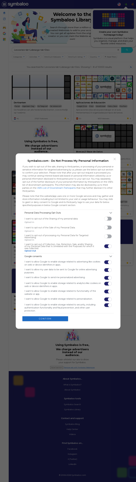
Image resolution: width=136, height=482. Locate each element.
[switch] (108, 219)
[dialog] (68, 241)
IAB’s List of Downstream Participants (56, 188)
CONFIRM (45, 318)
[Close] (115, 159)
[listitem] (68, 213)
